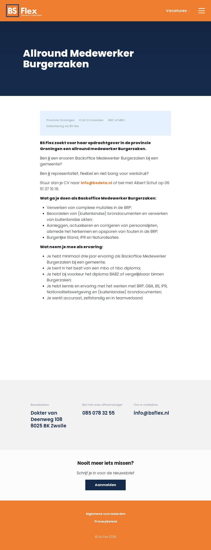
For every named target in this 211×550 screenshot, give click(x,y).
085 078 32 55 (98, 413)
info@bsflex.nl (151, 413)
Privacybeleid (105, 521)
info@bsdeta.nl (96, 182)
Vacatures (176, 10)
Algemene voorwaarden (105, 514)
